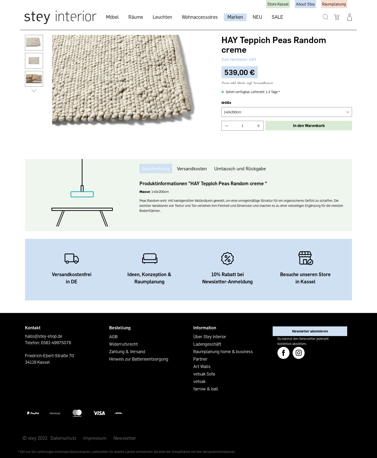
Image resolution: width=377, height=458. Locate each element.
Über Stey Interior (209, 336)
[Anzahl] (242, 126)
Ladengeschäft (207, 344)
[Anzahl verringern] (226, 126)
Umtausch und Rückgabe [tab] (240, 168)
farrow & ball (205, 388)
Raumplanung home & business (223, 351)
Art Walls (202, 366)
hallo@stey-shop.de (43, 336)
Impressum (95, 438)
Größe (226, 103)
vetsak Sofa (204, 373)
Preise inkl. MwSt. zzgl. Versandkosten (247, 83)
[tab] (155, 168)
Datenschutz (63, 438)
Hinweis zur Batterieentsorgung (138, 359)
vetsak (199, 381)
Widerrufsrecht (123, 344)
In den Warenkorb (309, 125)
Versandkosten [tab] (192, 168)
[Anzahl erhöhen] (259, 126)
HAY (252, 59)
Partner (200, 359)
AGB (113, 336)
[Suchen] (325, 17)
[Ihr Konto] (349, 17)
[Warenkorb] (337, 17)
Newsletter (124, 438)
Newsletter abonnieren (310, 331)
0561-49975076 (56, 342)
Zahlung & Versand (127, 351)
